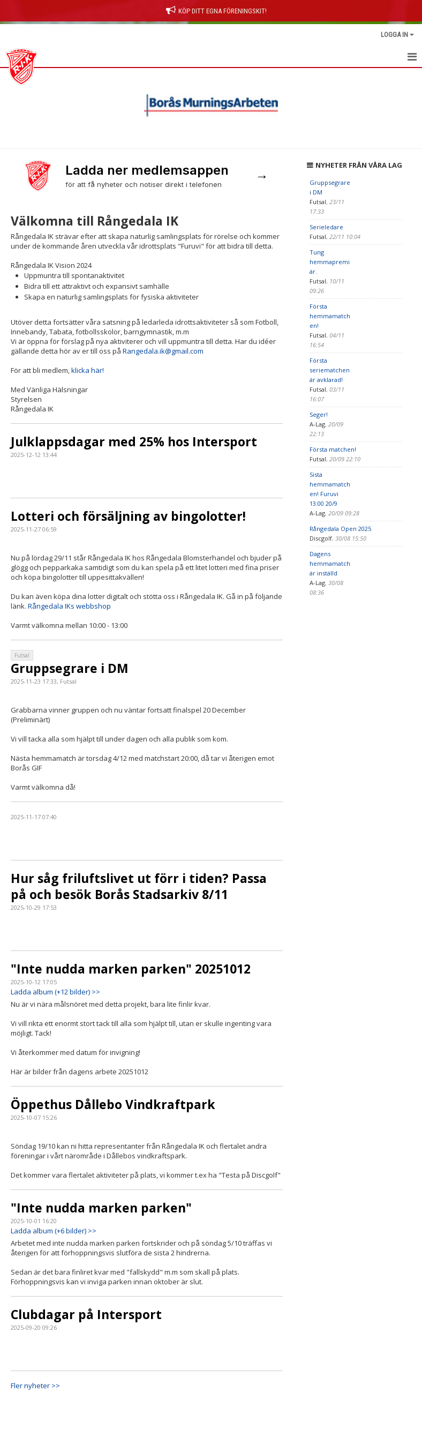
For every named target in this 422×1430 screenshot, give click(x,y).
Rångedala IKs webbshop (69, 606)
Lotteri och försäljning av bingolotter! (128, 516)
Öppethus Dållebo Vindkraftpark (113, 1104)
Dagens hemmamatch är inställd (330, 563)
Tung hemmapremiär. (330, 261)
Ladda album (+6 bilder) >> (53, 1231)
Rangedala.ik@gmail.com (163, 351)
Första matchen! (333, 449)
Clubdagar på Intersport (86, 1314)
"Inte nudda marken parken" (101, 1207)
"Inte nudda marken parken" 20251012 (131, 968)
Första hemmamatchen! (330, 316)
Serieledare (326, 227)
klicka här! (87, 370)
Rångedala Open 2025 (340, 529)
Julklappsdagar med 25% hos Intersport (134, 441)
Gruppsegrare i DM (70, 668)
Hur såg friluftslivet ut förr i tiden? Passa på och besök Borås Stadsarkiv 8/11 (139, 886)
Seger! (319, 414)
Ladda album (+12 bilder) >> (55, 992)
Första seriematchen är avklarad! (330, 370)
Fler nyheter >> (35, 1385)
